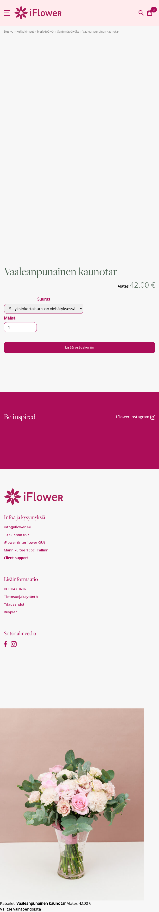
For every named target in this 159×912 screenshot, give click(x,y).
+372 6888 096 (17, 534)
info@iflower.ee (17, 527)
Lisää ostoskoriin (79, 347)
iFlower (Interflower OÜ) (24, 542)
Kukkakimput (25, 32)
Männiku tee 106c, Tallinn (26, 550)
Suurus (43, 299)
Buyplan (11, 612)
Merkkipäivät (45, 32)
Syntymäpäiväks (68, 32)
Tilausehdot (14, 604)
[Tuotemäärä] (20, 327)
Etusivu (8, 32)
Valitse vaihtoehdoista (20, 909)
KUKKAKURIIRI (15, 588)
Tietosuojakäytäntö (21, 596)
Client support (16, 557)
